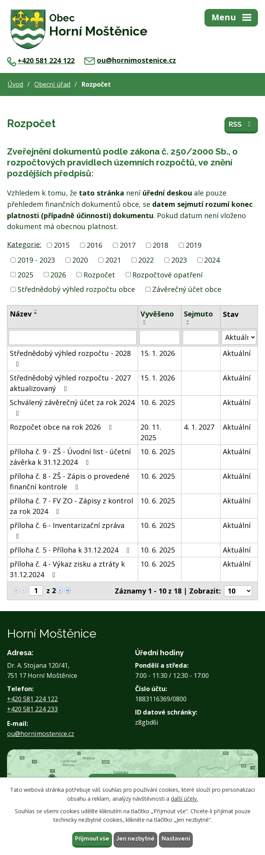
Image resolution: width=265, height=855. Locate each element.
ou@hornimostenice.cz (130, 60)
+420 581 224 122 (41, 60)
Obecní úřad (52, 84)
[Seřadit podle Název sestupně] (36, 313)
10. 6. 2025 (158, 402)
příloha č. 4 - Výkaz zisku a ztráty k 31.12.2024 (67, 569)
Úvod (15, 84)
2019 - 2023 (36, 260)
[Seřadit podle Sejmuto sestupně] (188, 323)
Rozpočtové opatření (167, 274)
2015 (61, 245)
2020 (80, 260)
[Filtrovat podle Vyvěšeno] (159, 337)
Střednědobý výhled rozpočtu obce (76, 289)
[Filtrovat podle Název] (73, 337)
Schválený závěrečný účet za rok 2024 (72, 407)
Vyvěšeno (157, 313)
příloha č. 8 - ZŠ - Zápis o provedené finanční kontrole (70, 481)
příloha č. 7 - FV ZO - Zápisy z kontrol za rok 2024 (71, 506)
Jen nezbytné (135, 838)
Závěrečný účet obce (186, 289)
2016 (94, 245)
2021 (113, 260)
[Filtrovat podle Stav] (239, 337)
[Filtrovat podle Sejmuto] (201, 337)
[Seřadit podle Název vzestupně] (36, 310)
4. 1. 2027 (199, 427)
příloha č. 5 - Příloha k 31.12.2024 (71, 550)
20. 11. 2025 (151, 432)
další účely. (184, 798)
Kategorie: (24, 244)
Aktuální (237, 353)
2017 (127, 245)
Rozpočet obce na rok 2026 (62, 427)
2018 (160, 245)
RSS (241, 124)
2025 (25, 274)
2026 (58, 274)
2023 (179, 260)
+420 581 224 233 (32, 709)
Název (21, 313)
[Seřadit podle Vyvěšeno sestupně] (145, 323)
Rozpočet (99, 274)
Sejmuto (198, 313)
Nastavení (176, 838)
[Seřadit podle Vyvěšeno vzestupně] (145, 320)
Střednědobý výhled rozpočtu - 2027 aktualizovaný (70, 383)
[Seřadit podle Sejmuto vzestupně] (188, 320)
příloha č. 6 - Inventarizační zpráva (67, 530)
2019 (193, 245)
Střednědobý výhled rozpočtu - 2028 (70, 358)
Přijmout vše (92, 838)
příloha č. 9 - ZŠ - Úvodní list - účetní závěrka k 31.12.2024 (70, 457)
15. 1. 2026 (158, 353)
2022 (146, 260)
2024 (212, 260)
